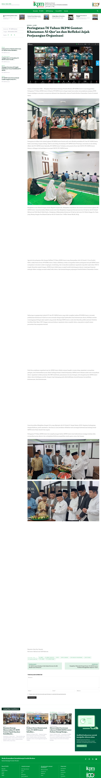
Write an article (44, 769)
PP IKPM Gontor (32, 659)
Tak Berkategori (53, 726)
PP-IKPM (42, 659)
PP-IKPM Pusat (50, 659)
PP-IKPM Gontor (13, 29)
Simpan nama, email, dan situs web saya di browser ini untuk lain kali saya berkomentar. (47, 694)
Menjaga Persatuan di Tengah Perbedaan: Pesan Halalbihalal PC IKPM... (11, 68)
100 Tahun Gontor (6, 56)
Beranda (29, 25)
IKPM (57, 657)
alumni (41, 657)
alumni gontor (49, 657)
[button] (97, 11)
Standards (63, 776)
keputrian (87, 657)
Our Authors (63, 768)
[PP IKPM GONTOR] (50, 4)
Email (42, 775)
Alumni (35, 25)
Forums (62, 774)
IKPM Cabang (64, 657)
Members (63, 770)
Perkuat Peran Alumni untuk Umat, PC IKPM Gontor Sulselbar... (37, 730)
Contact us (43, 771)
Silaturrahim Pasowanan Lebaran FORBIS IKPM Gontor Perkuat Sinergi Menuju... (60, 730)
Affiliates (43, 773)
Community (63, 772)
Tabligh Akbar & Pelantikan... (58, 16)
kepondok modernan (76, 657)
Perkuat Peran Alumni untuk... (34, 16)
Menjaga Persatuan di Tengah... (81, 16)
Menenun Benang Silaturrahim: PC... (10, 16)
